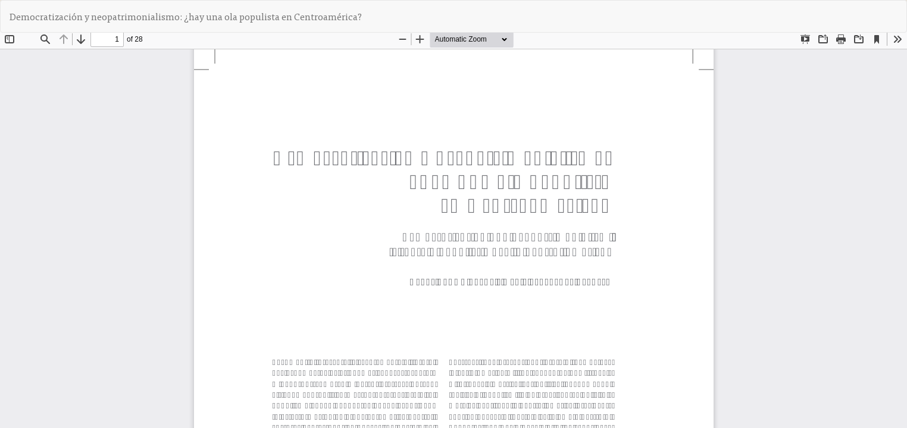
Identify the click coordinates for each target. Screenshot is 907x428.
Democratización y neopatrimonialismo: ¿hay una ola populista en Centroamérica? (186, 16)
